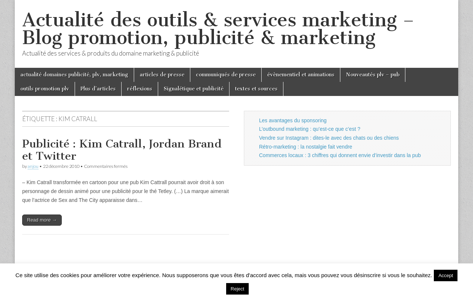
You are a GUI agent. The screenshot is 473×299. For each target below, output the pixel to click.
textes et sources (256, 89)
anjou (33, 166)
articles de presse (162, 75)
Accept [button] (445, 275)
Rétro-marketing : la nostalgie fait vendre (305, 147)
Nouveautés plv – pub (372, 75)
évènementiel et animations (300, 75)
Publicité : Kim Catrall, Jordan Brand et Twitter (122, 150)
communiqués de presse (226, 75)
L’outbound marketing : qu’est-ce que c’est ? (309, 129)
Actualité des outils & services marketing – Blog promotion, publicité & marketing (218, 29)
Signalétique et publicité (194, 89)
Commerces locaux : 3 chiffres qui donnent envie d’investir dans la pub (340, 155)
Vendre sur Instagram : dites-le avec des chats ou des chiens (329, 138)
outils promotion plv (44, 89)
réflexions (139, 89)
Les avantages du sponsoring (293, 120)
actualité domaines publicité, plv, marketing (74, 75)
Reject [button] (237, 289)
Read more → (42, 220)
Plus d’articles (98, 89)
